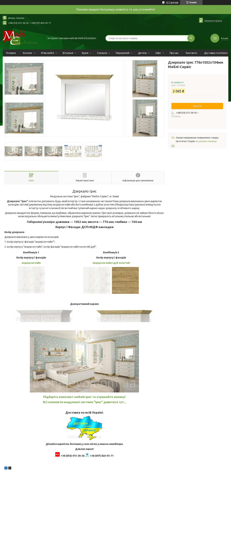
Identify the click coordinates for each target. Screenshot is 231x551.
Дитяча (142, 53)
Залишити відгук (213, 20)
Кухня (85, 53)
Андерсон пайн (31, 262)
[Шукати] (191, 38)
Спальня (102, 53)
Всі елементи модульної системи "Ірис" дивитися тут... (84, 402)
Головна (11, 53)
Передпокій (122, 53)
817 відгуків (172, 2)
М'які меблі (47, 53)
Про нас (174, 53)
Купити (197, 106)
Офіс (158, 53)
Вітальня (68, 53)
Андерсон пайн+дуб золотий (111, 262)
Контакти (191, 53)
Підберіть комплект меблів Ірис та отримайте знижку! (84, 396)
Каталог (27, 53)
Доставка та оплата (215, 53)
